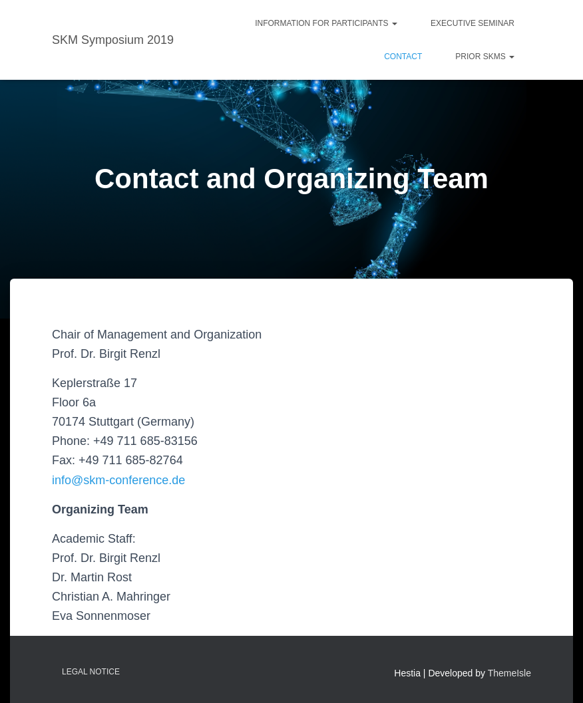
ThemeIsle (509, 673)
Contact (403, 56)
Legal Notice (91, 671)
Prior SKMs (484, 56)
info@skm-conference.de (118, 480)
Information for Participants (326, 23)
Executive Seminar (472, 23)
